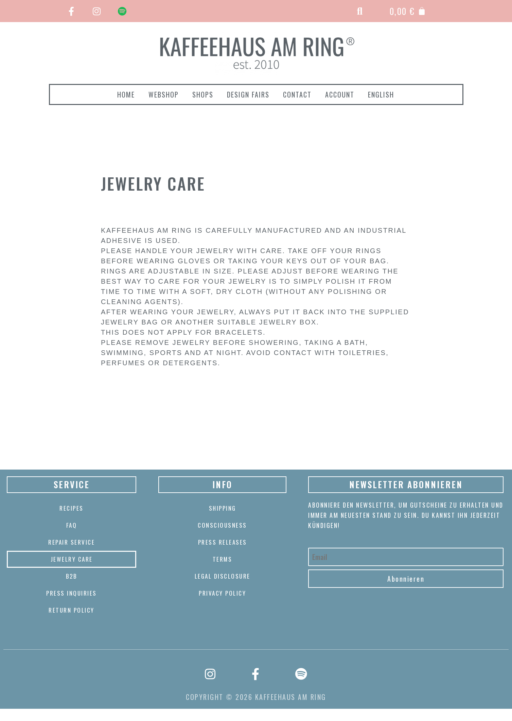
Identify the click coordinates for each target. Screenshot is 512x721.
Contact (297, 94)
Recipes (71, 508)
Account (339, 94)
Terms (222, 559)
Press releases (222, 542)
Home (126, 94)
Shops (202, 94)
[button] (360, 11)
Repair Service (71, 542)
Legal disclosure (222, 576)
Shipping (222, 508)
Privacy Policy (222, 593)
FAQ (71, 525)
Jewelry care (71, 559)
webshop (163, 94)
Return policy (71, 610)
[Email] (406, 557)
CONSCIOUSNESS (222, 525)
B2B (71, 576)
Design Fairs (248, 94)
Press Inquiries (71, 593)
